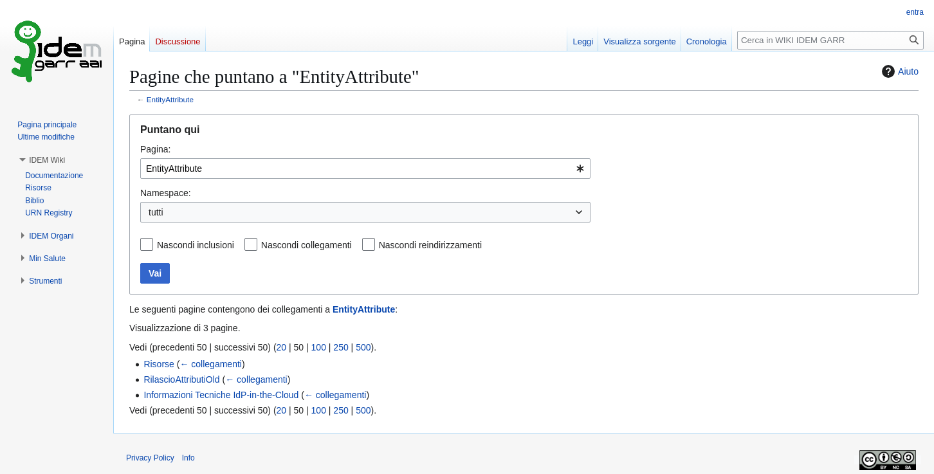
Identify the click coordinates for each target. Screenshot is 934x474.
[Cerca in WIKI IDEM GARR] (830, 40)
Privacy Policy (150, 457)
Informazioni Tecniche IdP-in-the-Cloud (220, 395)
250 (340, 347)
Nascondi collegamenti (306, 245)
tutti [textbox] (156, 212)
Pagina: (155, 149)
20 (282, 347)
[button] (47, 160)
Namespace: (165, 193)
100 (318, 347)
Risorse (158, 364)
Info (188, 457)
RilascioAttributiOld (181, 379)
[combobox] (365, 168)
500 (363, 347)
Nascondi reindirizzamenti (430, 245)
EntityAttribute (170, 99)
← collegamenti (210, 364)
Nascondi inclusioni (195, 245)
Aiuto (899, 71)
